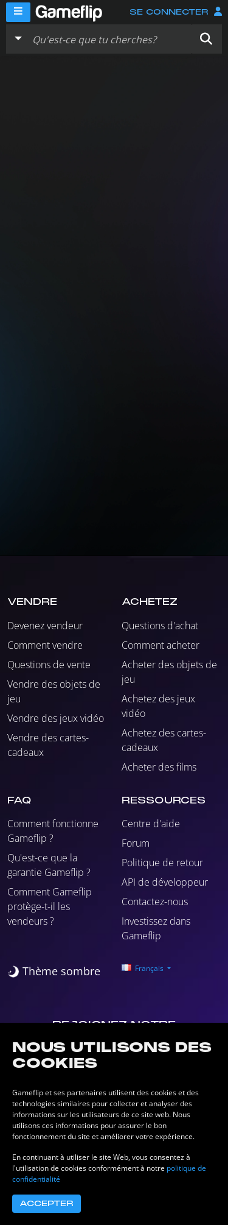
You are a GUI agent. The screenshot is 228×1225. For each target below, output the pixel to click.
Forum (136, 843)
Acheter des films (159, 767)
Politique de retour (162, 862)
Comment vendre (45, 645)
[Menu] (18, 12)
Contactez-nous (155, 901)
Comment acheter (160, 645)
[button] (206, 39)
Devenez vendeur (45, 625)
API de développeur (165, 882)
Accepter (46, 1204)
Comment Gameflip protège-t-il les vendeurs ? (49, 906)
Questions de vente (49, 664)
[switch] (53, 971)
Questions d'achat (160, 625)
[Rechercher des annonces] (109, 39)
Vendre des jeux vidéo (55, 718)
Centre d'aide (151, 823)
